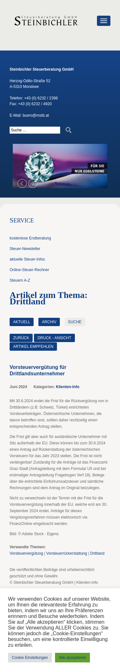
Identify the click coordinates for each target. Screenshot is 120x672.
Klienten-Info (67, 387)
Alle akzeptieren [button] (72, 657)
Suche (75, 322)
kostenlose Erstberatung (30, 238)
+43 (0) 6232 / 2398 (41, 98)
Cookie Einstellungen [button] (30, 657)
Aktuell (21, 322)
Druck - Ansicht (54, 338)
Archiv (49, 322)
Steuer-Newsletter (25, 248)
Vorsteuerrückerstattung (66, 553)
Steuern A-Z (20, 280)
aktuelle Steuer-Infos (27, 259)
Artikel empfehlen (33, 346)
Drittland (97, 553)
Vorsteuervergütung (26, 553)
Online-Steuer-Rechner (29, 270)
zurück (21, 338)
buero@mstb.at (36, 115)
